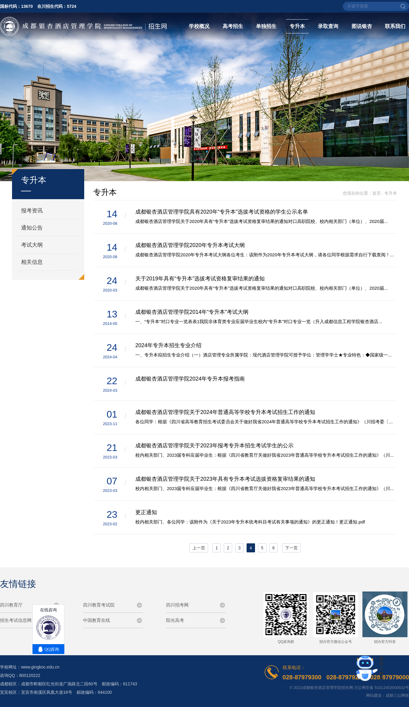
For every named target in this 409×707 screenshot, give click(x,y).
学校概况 (199, 26)
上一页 (198, 547)
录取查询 (328, 26)
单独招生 (266, 26)
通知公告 (32, 228)
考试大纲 (32, 245)
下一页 (291, 547)
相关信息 (32, 262)
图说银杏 (362, 26)
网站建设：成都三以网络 (387, 695)
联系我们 (395, 26)
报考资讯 (32, 211)
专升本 (297, 26)
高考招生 (233, 26)
